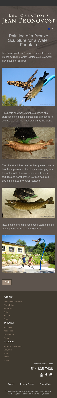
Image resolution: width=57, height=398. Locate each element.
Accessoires (8, 331)
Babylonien (8, 350)
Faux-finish (8, 308)
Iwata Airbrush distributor (13, 301)
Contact (11, 384)
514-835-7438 (42, 369)
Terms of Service (27, 384)
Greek (6, 357)
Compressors (9, 334)
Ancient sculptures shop (12, 346)
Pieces (6, 338)
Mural (6, 319)
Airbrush (7, 315)
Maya (6, 353)
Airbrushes (8, 327)
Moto (6, 312)
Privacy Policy (45, 384)
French (6, 360)
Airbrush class (9, 305)
